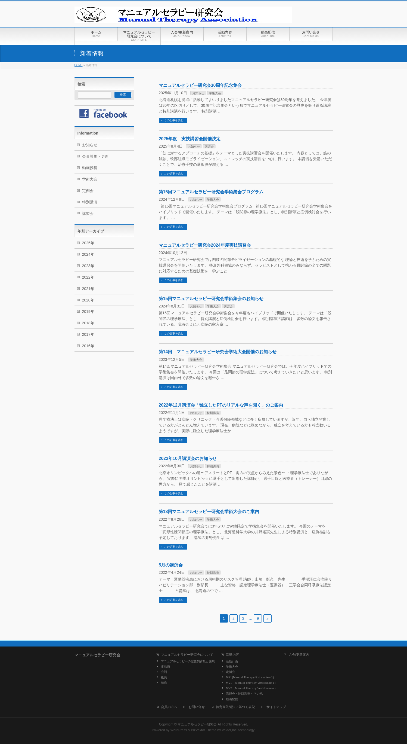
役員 (164, 677)
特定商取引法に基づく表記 (235, 707)
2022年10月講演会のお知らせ (188, 458)
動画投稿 (89, 168)
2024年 (88, 254)
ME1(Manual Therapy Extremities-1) (250, 677)
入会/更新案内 (299, 655)
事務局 (165, 666)
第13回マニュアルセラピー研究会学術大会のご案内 (209, 511)
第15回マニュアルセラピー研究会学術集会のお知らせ (211, 298)
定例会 (88, 190)
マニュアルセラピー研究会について (187, 655)
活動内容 (232, 655)
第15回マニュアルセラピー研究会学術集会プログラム (211, 192)
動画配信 (232, 699)
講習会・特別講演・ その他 (244, 693)
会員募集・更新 (95, 156)
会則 (164, 671)
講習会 (209, 146)
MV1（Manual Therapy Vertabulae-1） (251, 682)
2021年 (88, 288)
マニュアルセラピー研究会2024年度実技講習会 (205, 245)
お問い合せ (196, 707)
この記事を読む (173, 120)
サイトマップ (276, 707)
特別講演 (213, 412)
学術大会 (215, 93)
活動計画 (232, 661)
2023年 (88, 266)
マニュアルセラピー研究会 (197, 724)
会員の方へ (169, 707)
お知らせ (198, 93)
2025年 (88, 243)
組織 (164, 682)
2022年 (88, 277)
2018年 (88, 323)
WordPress (178, 730)
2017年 (88, 334)
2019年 (88, 311)
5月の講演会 (171, 565)
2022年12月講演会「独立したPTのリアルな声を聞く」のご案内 (221, 405)
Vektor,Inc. (230, 730)
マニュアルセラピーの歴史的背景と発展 (188, 661)
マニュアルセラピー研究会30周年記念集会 (200, 85)
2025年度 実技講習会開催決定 (190, 138)
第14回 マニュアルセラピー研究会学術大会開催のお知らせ (218, 351)
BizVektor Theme (203, 730)
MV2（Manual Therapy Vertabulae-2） (251, 688)
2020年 (88, 300)
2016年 (88, 346)
